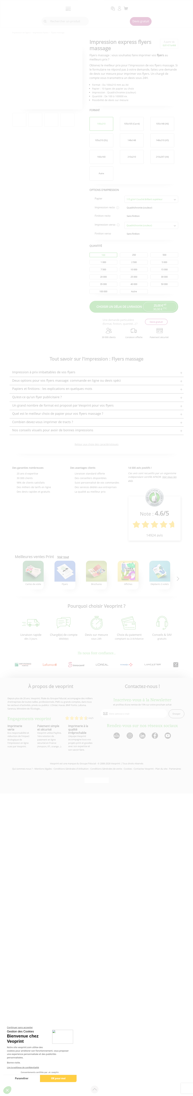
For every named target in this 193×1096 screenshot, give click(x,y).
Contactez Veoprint (144, 768)
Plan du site (161, 768)
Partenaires (175, 768)
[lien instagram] (129, 735)
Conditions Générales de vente (106, 768)
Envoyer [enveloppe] (176, 713)
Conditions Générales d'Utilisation (71, 768)
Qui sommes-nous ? (22, 768)
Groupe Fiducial (88, 763)
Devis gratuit (140, 21)
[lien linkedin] (142, 735)
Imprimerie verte (14, 727)
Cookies (128, 768)
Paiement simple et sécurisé (48, 727)
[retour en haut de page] (95, 1089)
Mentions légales (43, 768)
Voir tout (63, 557)
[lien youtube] (168, 735)
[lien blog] (116, 735)
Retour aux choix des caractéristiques (97, 444)
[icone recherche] (45, 21)
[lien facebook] (155, 735)
